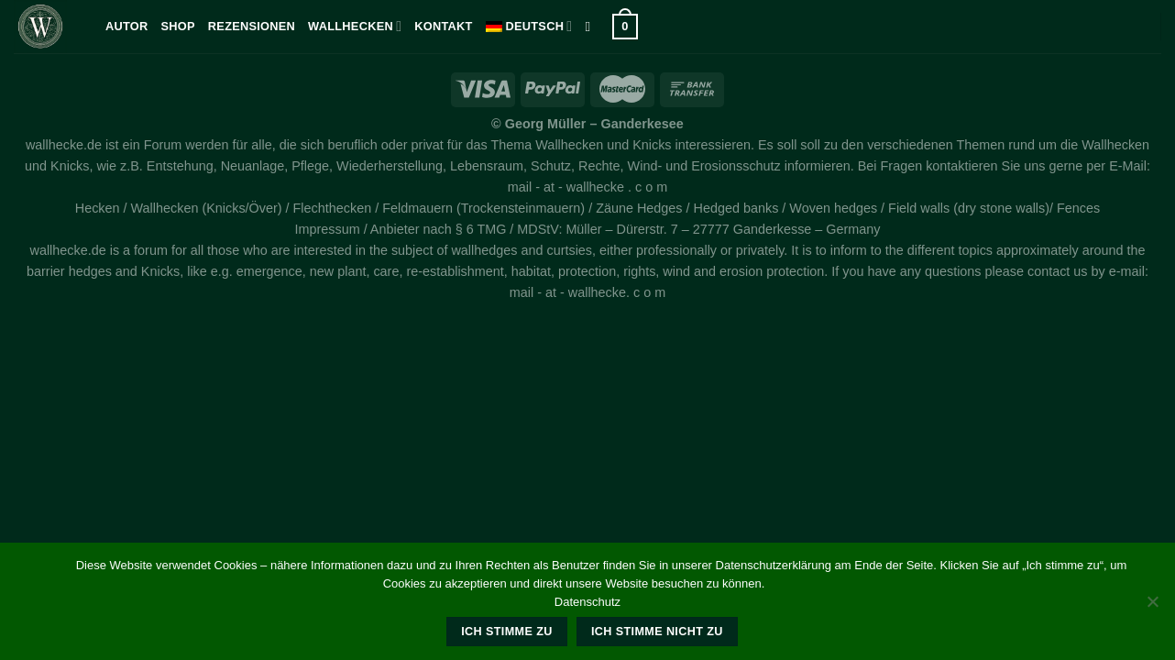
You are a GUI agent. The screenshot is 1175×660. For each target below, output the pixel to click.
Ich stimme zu (506, 631)
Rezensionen (251, 26)
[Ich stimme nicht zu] (1152, 607)
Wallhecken (354, 26)
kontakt (443, 26)
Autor (126, 26)
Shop (178, 26)
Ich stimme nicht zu (657, 631)
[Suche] (591, 26)
